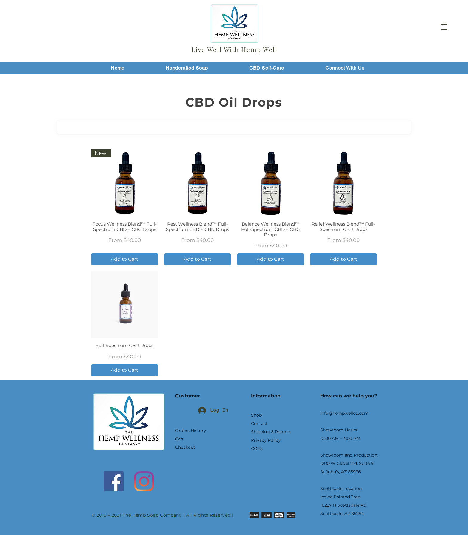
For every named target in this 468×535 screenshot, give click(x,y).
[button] (444, 26)
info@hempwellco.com (344, 413)
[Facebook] (114, 481)
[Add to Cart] (124, 259)
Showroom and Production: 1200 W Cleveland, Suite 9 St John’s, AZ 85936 (349, 463)
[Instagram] (144, 481)
